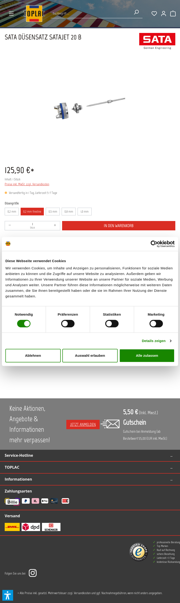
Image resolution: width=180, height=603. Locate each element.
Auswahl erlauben (90, 355)
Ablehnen (33, 355)
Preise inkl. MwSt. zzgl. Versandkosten (27, 184)
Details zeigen (153, 341)
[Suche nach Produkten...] (90, 13)
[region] (90, 109)
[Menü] (11, 13)
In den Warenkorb (119, 225)
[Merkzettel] (154, 13)
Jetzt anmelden (83, 424)
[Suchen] (136, 12)
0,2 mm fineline (32, 212)
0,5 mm (53, 212)
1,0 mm (85, 212)
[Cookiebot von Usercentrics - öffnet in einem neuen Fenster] (154, 243)
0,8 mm (68, 212)
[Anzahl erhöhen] (55, 225)
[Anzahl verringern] (10, 225)
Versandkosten (82, 593)
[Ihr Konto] (163, 13)
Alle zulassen (147, 355)
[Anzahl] (32, 225)
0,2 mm (12, 212)
